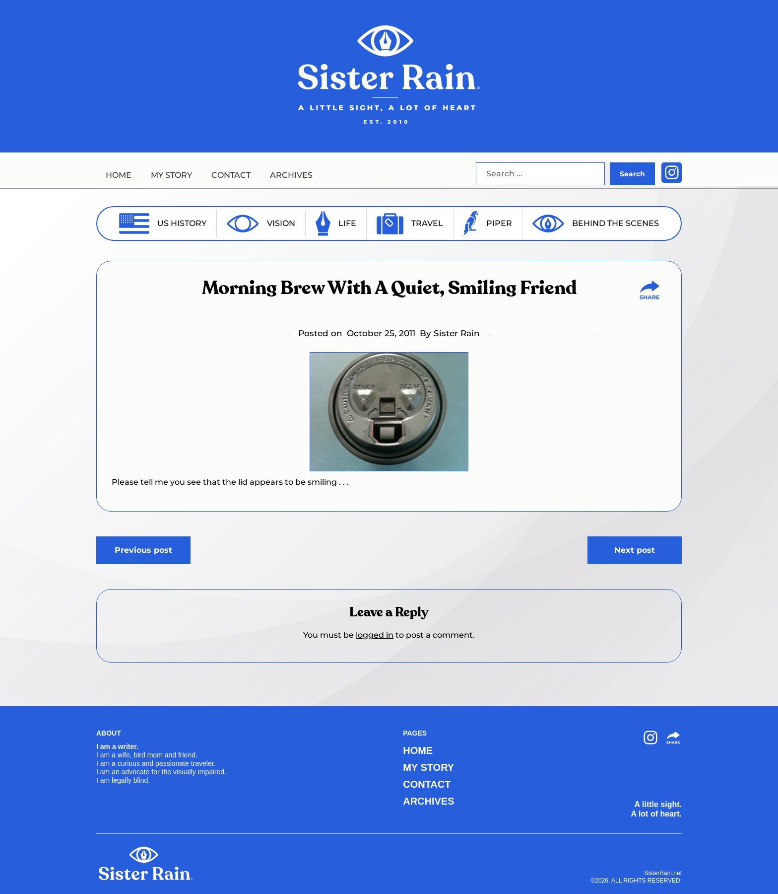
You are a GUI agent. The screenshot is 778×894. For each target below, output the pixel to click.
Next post (634, 550)
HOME (118, 175)
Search (632, 173)
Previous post (143, 550)
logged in (374, 635)
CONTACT (231, 175)
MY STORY (171, 175)
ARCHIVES (291, 175)
